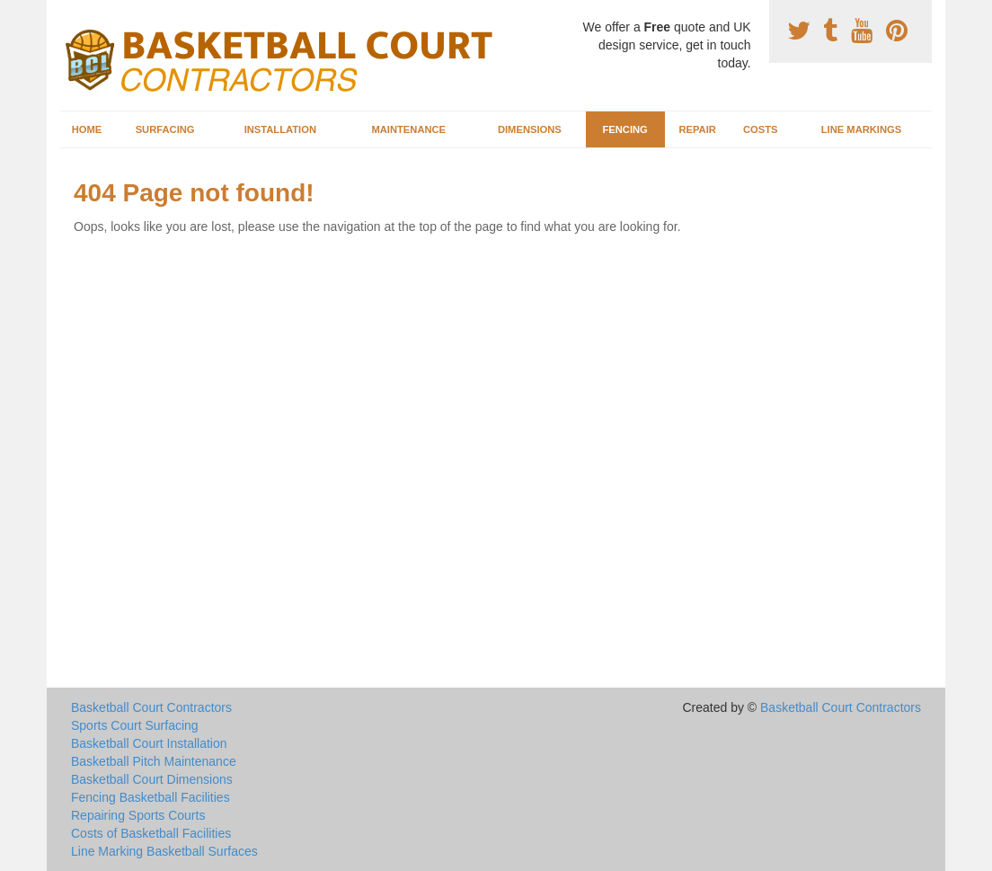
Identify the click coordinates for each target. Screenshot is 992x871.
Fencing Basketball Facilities (150, 797)
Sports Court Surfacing (135, 725)
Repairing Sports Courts (138, 815)
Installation (280, 129)
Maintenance (408, 129)
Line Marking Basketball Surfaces (164, 851)
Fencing (624, 129)
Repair (696, 129)
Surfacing (165, 129)
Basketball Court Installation (149, 743)
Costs (760, 129)
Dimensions (530, 129)
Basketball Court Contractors (151, 707)
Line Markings (861, 129)
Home (87, 129)
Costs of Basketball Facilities (151, 833)
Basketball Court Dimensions (152, 779)
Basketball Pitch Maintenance (153, 761)
